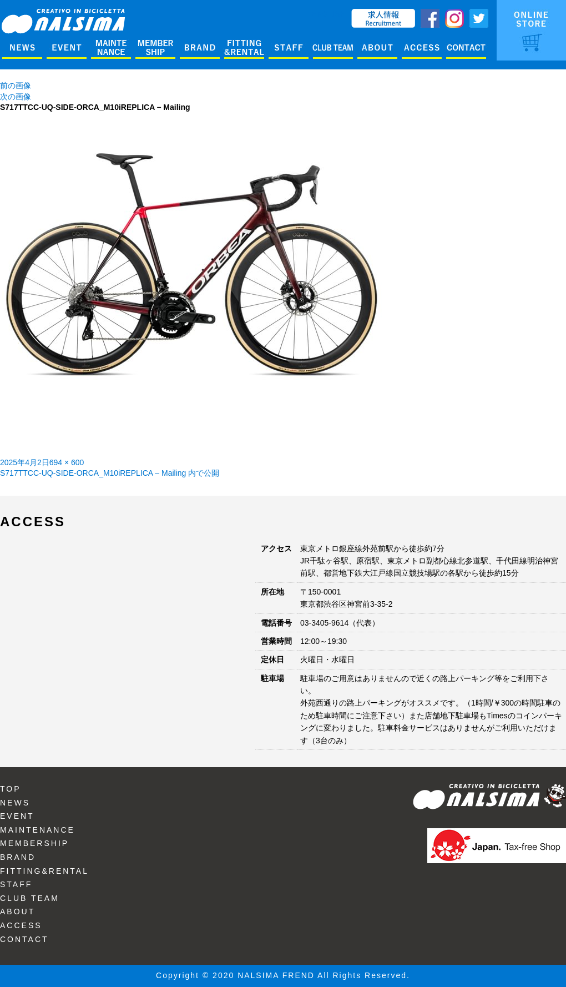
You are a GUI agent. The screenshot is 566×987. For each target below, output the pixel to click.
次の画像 (15, 96)
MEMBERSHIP (34, 843)
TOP (10, 788)
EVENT (17, 816)
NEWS (15, 802)
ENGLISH (329, 13)
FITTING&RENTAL (44, 871)
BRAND (18, 857)
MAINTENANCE (37, 829)
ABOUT (17, 911)
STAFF (16, 884)
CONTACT (24, 939)
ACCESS (21, 925)
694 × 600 (66, 462)
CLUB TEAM (29, 898)
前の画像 (15, 85)
